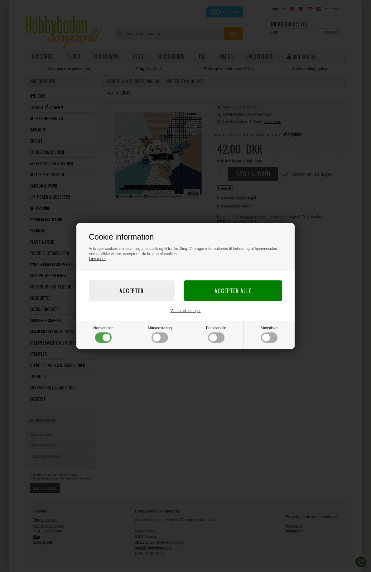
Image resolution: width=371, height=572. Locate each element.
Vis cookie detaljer (185, 311)
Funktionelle (216, 334)
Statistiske (269, 334)
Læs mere (97, 259)
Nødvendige (104, 334)
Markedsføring (160, 334)
